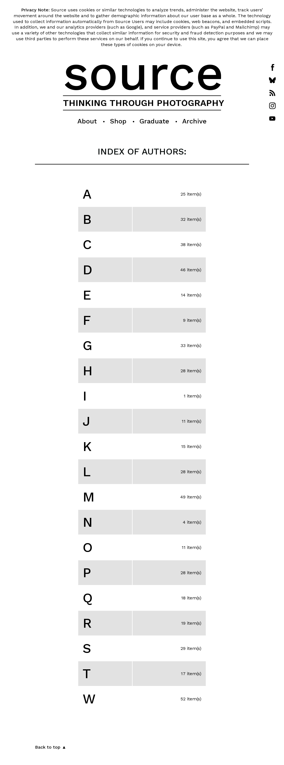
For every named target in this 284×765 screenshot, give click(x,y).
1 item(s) (192, 396)
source (143, 73)
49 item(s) (190, 497)
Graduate (154, 121)
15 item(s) (191, 446)
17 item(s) (191, 673)
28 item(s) (191, 370)
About (87, 121)
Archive (194, 121)
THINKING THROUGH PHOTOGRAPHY (143, 103)
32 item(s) (191, 219)
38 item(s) (191, 244)
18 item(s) (191, 598)
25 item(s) (191, 194)
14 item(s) (191, 295)
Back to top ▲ (50, 747)
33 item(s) (191, 345)
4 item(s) (192, 522)
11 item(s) (191, 421)
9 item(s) (192, 320)
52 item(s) (191, 698)
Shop (118, 121)
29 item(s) (191, 648)
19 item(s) (191, 623)
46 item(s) (190, 269)
